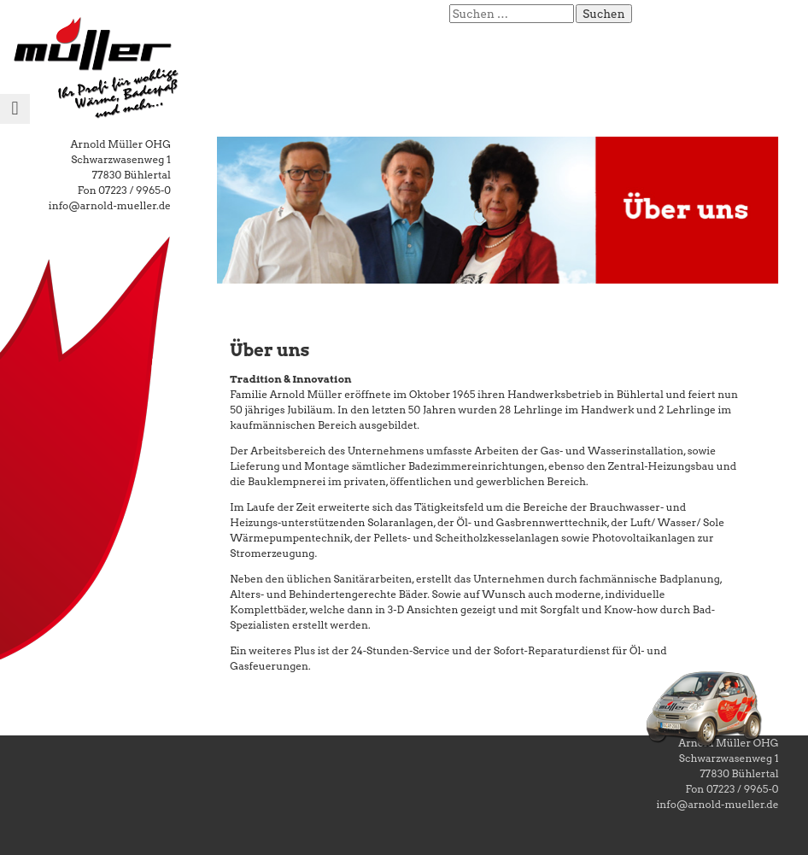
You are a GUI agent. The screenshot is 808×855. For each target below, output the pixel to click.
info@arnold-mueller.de (110, 205)
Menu (15, 123)
